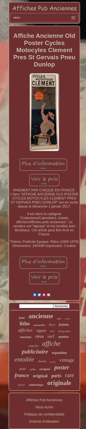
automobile (39, 325)
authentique (36, 384)
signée (41, 330)
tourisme (25, 337)
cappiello (33, 345)
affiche (51, 343)
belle (59, 318)
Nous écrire (44, 407)
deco (52, 324)
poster (61, 367)
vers (52, 331)
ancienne (41, 316)
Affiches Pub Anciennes (44, 400)
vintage (67, 360)
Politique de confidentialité (44, 414)
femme (64, 324)
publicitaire (35, 351)
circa (39, 336)
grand (67, 318)
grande (52, 362)
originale (59, 382)
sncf (51, 336)
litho (25, 323)
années (63, 337)
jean (22, 318)
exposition (59, 353)
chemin (42, 361)
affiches (25, 330)
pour (22, 369)
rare (69, 375)
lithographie (64, 331)
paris (56, 375)
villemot (21, 385)
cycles (33, 369)
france (22, 375)
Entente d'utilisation (44, 421)
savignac (44, 369)
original (40, 375)
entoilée (24, 359)
